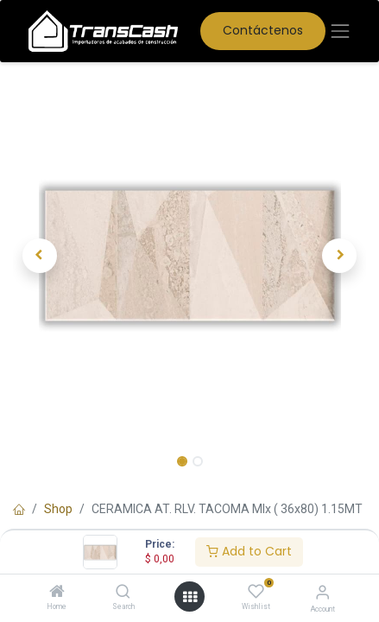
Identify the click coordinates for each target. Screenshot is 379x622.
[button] (39, 256)
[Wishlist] (256, 591)
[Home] (57, 593)
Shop (58, 509)
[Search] (123, 593)
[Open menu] (190, 597)
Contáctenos (263, 30)
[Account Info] (322, 592)
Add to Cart (249, 551)
